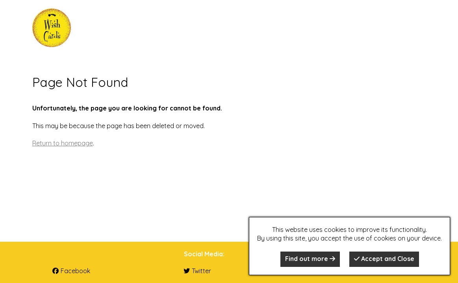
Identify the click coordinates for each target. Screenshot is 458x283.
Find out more (310, 259)
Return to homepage (62, 143)
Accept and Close (384, 259)
